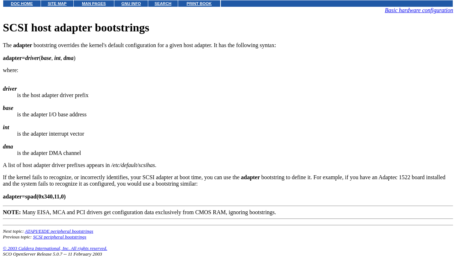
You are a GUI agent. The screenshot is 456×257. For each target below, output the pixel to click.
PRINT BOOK (199, 3)
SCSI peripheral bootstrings (60, 237)
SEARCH (163, 3)
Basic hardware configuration (419, 10)
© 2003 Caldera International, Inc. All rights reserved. (55, 248)
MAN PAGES (94, 3)
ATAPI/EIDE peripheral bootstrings (59, 231)
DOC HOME (22, 3)
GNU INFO (131, 3)
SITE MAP (57, 3)
